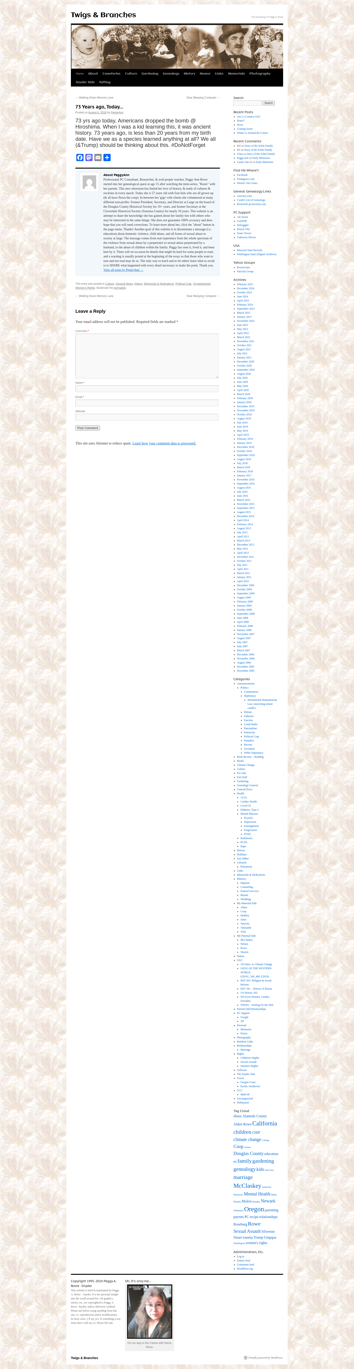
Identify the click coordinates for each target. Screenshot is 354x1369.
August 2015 (244, 512)
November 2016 (246, 479)
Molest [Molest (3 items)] (247, 1201)
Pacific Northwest (250, 1086)
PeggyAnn (117, 112)
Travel (240, 1078)
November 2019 (246, 410)
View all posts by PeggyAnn (123, 270)
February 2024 (245, 304)
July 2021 (242, 353)
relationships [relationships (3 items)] (268, 1217)
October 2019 (244, 414)
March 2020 (243, 394)
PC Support (243, 1013)
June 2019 (242, 426)
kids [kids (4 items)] (260, 1169)
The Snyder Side (246, 1074)
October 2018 (244, 451)
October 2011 (244, 560)
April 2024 (243, 300)
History (189, 73)
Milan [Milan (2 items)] (274, 1194)
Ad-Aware (242, 217)
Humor (205, 73)
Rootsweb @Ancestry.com (251, 204)
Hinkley (244, 915)
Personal (241, 1025)
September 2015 (246, 508)
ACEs (243, 797)
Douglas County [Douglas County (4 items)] (248, 1153)
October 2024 (244, 292)
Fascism (248, 720)
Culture (131, 73)
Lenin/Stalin (250, 724)
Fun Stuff (242, 777)
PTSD (247, 834)
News (240, 124)
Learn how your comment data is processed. (164, 443)
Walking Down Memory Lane (94, 97)
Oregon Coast (247, 1082)
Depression (250, 821)
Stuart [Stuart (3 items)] (237, 1237)
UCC (240, 1090)
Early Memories (261, 158)
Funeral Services (249, 891)
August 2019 (244, 418)
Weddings (245, 899)
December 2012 (245, 544)
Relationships (244, 1045)
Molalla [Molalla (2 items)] (237, 1201)
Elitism (248, 712)
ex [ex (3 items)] (235, 1161)
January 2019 (244, 443)
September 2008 (246, 613)
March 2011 (243, 573)
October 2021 (244, 345)
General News (124, 283)
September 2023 (246, 308)
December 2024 (245, 288)
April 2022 (243, 333)
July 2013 (242, 532)
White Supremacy (253, 752)
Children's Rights (249, 1057)
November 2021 (246, 341)
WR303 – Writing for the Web (256, 1005)
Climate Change (246, 765)
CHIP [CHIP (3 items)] (256, 1132)
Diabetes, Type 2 (249, 809)
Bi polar (248, 817)
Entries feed (243, 1260)
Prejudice (249, 740)
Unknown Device (246, 237)
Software (242, 1070)
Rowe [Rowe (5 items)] (254, 1224)
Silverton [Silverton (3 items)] (268, 1231)
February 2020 (245, 398)
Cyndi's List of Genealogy (251, 200)
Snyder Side (85, 82)
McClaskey (246, 939)
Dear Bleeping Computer (203, 97)
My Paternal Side (246, 935)
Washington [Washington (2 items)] (239, 1243)
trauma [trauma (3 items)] (248, 1237)
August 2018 (244, 459)
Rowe (243, 948)
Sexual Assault (248, 1061)
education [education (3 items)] (271, 1154)
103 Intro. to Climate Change (256, 964)
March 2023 (243, 312)
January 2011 (244, 577)
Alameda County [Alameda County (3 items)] (254, 1116)
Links (219, 73)
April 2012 (243, 552)
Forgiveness (250, 830)
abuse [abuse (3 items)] (237, 1116)
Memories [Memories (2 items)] (238, 1194)
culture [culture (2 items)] (247, 1147)
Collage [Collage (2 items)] (265, 1140)
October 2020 (244, 365)
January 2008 (244, 630)
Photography (259, 73)
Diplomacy (250, 695)
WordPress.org (245, 1268)
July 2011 (242, 565)
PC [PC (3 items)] (247, 1217)
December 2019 (245, 406)
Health (240, 793)
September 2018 (246, 455)
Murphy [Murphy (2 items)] (256, 1201)
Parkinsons (246, 838)
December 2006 (245, 654)
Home (80, 73)
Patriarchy (249, 732)
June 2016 (242, 495)
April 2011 (243, 569)
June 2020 (242, 381)
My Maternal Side (247, 903)
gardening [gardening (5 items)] (263, 1161)
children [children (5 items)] (242, 1132)
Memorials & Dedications (159, 283)
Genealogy (171, 73)
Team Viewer (244, 233)
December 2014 (245, 516)
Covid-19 (245, 805)
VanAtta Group (245, 271)
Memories (246, 1029)
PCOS (243, 842)
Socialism (249, 748)
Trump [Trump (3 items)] (258, 1237)
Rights (240, 1053)
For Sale (241, 773)
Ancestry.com (244, 196)
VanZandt (245, 927)
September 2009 (246, 593)
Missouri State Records (249, 250)
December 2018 (245, 447)
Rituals (244, 895)
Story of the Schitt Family (259, 145)
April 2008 (243, 621)
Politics (244, 687)
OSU (239, 960)
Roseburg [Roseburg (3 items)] (240, 1224)
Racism (248, 744)
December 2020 (245, 361)
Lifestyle (242, 862)
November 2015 (246, 504)
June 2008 (242, 617)
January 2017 (244, 475)
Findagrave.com (246, 179)
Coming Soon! (245, 128)
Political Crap (183, 283)
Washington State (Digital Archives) (256, 254)
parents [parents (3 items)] (238, 1217)
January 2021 (244, 357)
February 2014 (245, 524)
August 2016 (244, 487)
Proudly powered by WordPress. (265, 1357)
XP (242, 1021)
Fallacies (249, 716)
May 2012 (242, 548)
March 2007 (243, 650)
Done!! (241, 120)
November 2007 (246, 634)
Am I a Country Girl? (248, 116)
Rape (243, 846)
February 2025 (245, 284)
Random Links (245, 1041)
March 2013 (243, 540)
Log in (240, 1256)
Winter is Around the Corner (252, 132)
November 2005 (246, 670)
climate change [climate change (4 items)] (247, 1139)
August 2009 (244, 597)
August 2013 (244, 528)
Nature (241, 956)
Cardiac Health (248, 801)
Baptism (244, 882)
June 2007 (242, 646)
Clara (240, 153)
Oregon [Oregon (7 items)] (254, 1209)
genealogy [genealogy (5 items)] (244, 1169)
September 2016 (246, 483)
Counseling (246, 887)
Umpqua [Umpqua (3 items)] (270, 1237)
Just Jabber (243, 858)
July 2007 (242, 642)
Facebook (242, 174)
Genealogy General (247, 785)
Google (244, 1017)
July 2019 (242, 422)
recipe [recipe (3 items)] (254, 1217)
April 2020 (243, 390)
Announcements (246, 683)
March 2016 (243, 499)
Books (240, 760)
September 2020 (246, 369)
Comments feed (245, 1264)
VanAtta (244, 923)
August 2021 (244, 349)
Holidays (242, 854)
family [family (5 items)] (245, 1161)
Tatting (104, 82)
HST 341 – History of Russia (256, 988)
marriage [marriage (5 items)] (243, 1177)
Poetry (243, 1033)
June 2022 (242, 325)
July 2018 (242, 463)
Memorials (236, 73)
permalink (120, 287)
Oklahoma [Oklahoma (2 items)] (238, 1210)
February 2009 (245, 601)
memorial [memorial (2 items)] (266, 1187)
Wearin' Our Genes (247, 183)
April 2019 (243, 434)
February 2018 (245, 471)
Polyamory (246, 866)
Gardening (150, 73)
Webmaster (243, 1102)
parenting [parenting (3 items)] (271, 1210)
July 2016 (242, 491)
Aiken (243, 907)
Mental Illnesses (249, 813)
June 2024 (242, 296)
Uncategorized (201, 283)
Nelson (244, 944)
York (243, 931)
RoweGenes (243, 267)
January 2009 (244, 605)
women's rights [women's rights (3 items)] (257, 1243)
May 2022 (242, 329)
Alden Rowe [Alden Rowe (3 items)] (242, 1124)
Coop (243, 911)
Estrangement (251, 826)
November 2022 (246, 320)
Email (79, 397)
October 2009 (244, 589)
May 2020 (242, 386)
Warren (244, 952)
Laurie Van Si (244, 162)
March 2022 (243, 337)
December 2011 (245, 556)
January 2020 (244, 402)
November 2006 (246, 658)
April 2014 (243, 520)
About (93, 73)
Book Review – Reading (250, 756)
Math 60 (244, 1094)
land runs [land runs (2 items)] (269, 1170)
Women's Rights (85, 287)
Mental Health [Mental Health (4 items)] (257, 1193)
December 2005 (245, 666)
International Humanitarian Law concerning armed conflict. (262, 704)
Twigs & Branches (103, 15)
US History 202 (248, 992)
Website (80, 411)
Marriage (245, 1049)
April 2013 (243, 536)
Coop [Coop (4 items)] (238, 1146)
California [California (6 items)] (264, 1123)
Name (79, 382)
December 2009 (245, 585)
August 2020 (244, 373)
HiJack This (243, 229)
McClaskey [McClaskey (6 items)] (247, 1185)
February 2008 (245, 626)
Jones (243, 919)
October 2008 (244, 609)
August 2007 (244, 638)
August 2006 (244, 662)
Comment (82, 331)
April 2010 (243, 581)
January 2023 (244, 316)
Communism (251, 691)
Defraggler (243, 225)
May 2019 (242, 430)
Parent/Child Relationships (251, 1009)
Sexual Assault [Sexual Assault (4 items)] (247, 1231)
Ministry (241, 878)
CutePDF (242, 221)
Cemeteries (111, 73)
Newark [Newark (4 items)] (268, 1200)
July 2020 (242, 377)
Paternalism (250, 728)
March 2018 (243, 467)
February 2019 (245, 438)
